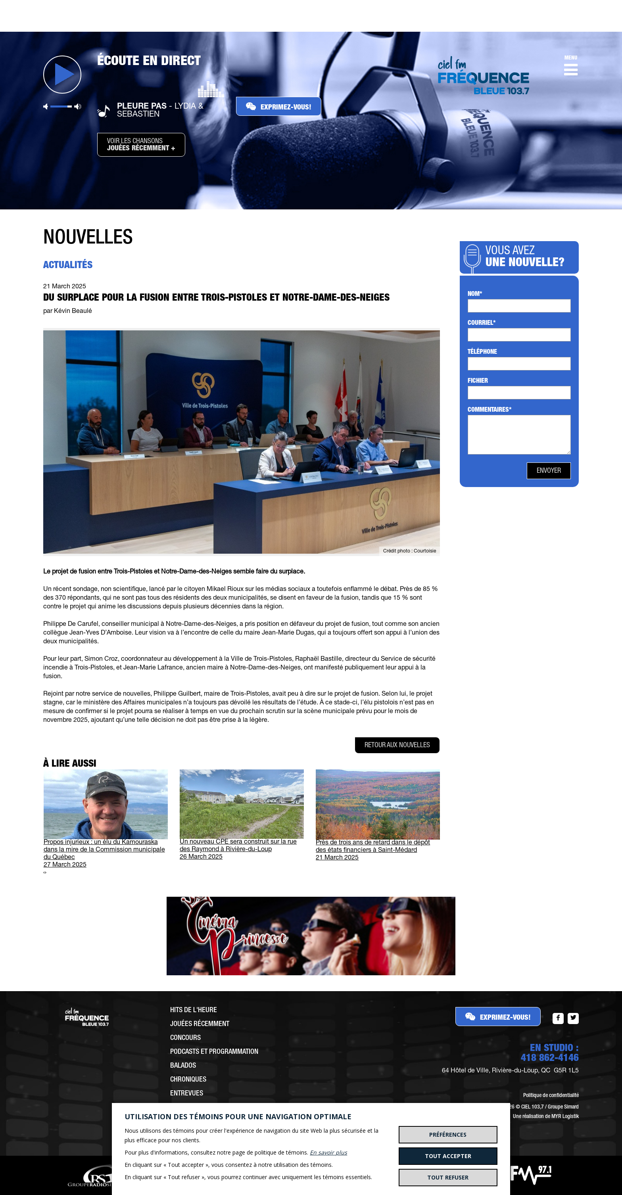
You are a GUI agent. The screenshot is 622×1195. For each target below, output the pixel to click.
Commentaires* (490, 410)
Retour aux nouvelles (397, 745)
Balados (183, 1066)
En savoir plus (328, 1152)
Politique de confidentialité (551, 1096)
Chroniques (188, 1080)
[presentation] (44, 873)
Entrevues (186, 1093)
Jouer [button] (62, 75)
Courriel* (482, 323)
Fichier (478, 381)
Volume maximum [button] (77, 106)
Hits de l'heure (193, 1010)
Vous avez (527, 258)
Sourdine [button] (45, 106)
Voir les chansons (141, 145)
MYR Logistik (565, 1117)
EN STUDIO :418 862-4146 (550, 1054)
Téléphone (482, 352)
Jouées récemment (199, 1024)
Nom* (475, 295)
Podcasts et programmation (214, 1052)
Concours (185, 1038)
